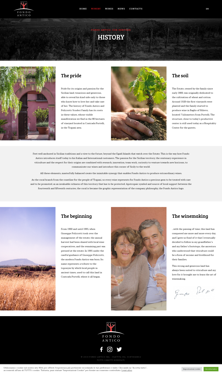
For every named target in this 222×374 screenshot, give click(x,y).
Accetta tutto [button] (211, 369)
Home (83, 8)
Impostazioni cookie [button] (191, 369)
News (121, 8)
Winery (96, 8)
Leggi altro (126, 370)
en (207, 8)
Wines (109, 8)
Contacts (136, 8)
